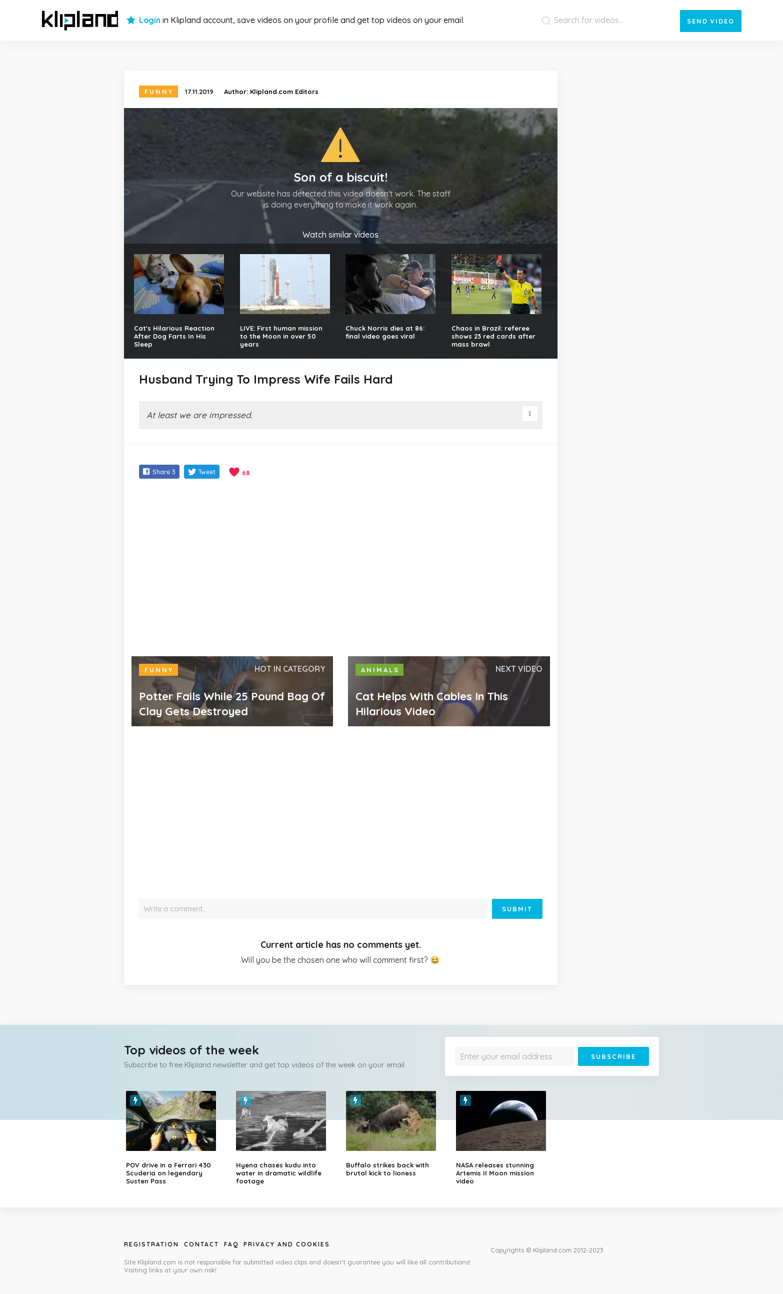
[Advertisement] (341, 569)
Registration (151, 1244)
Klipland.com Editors (284, 92)
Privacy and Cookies (287, 1244)
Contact (201, 1244)
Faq (231, 1244)
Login (149, 20)
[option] (173, 1138)
